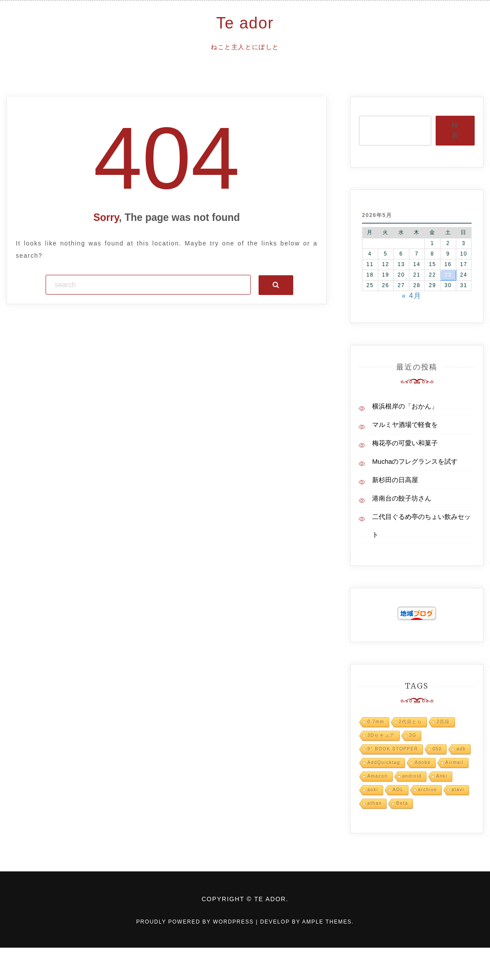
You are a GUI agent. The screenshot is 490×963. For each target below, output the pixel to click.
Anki (441, 776)
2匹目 (443, 721)
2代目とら (411, 721)
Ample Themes (327, 922)
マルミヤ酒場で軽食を (405, 424)
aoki (372, 789)
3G (413, 735)
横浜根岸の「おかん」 (405, 406)
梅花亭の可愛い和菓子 (405, 443)
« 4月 (412, 295)
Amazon (377, 776)
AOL (398, 789)
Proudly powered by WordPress (196, 922)
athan (374, 803)
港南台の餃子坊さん (401, 498)
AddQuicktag (383, 762)
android (412, 776)
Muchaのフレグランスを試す (415, 461)
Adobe (423, 762)
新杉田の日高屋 (395, 479)
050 (437, 748)
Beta (402, 803)
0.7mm (375, 721)
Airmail (454, 762)
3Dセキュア (380, 735)
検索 (454, 130)
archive (427, 789)
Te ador (244, 23)
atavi (457, 789)
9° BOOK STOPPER (392, 748)
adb (461, 748)
